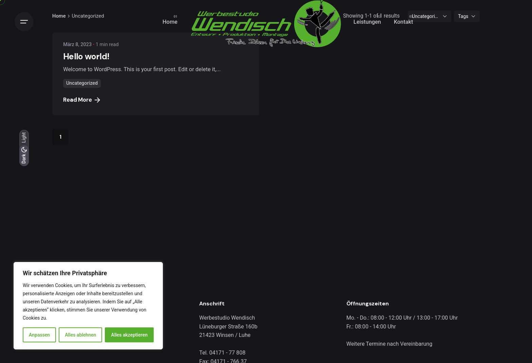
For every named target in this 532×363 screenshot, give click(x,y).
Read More (81, 99)
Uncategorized (82, 83)
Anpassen (39, 335)
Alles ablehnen (80, 335)
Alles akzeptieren (129, 335)
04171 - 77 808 (227, 352)
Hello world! (86, 56)
